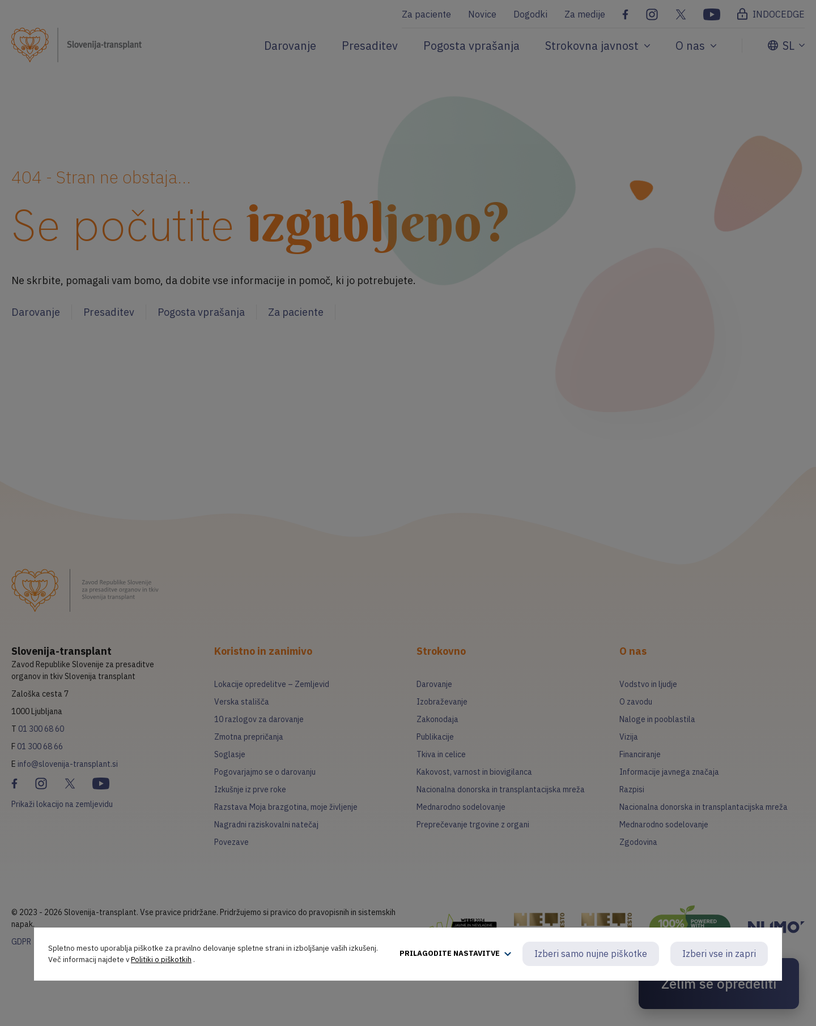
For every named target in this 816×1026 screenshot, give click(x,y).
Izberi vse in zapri (719, 953)
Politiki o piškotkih (161, 959)
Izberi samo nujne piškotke (590, 953)
